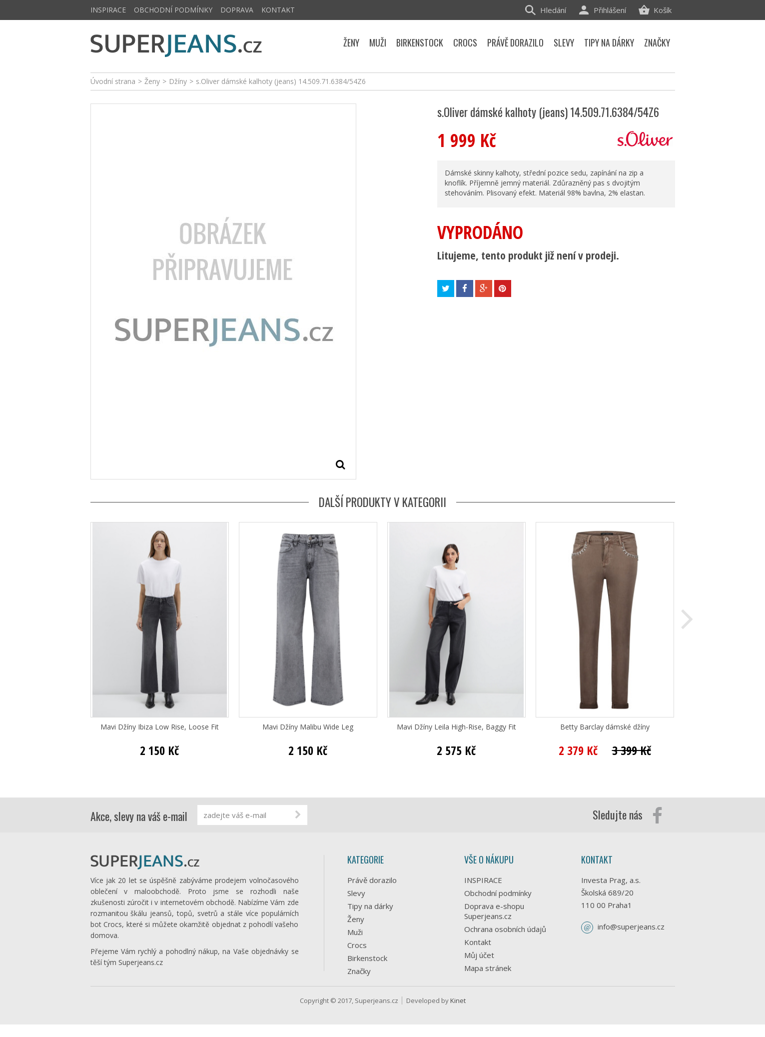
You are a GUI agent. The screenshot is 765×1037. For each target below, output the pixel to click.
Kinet (458, 1013)
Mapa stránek (487, 968)
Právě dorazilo (372, 880)
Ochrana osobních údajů (505, 929)
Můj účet (479, 955)
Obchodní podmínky (173, 9)
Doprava (236, 9)
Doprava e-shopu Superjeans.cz (494, 911)
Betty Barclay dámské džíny (605, 727)
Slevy (356, 893)
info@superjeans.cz (631, 927)
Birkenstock (367, 958)
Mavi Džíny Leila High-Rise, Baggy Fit (456, 727)
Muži (355, 932)
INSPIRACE (108, 9)
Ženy (355, 919)
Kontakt (278, 9)
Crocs (357, 945)
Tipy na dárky (370, 906)
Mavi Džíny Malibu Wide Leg (307, 727)
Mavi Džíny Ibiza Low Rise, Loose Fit (159, 727)
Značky (359, 971)
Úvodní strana (112, 81)
